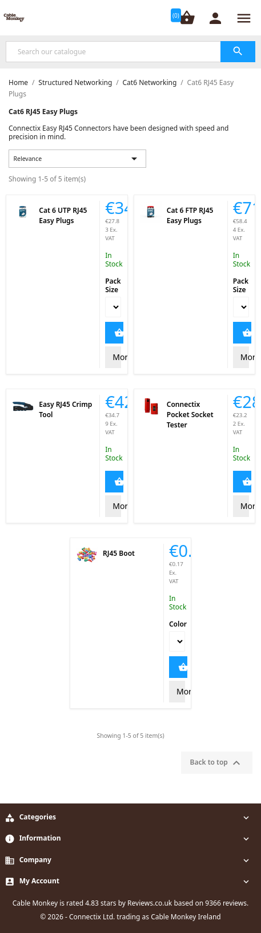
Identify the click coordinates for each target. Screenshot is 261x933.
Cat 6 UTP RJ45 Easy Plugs (63, 215)
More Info (117, 357)
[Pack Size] (113, 307)
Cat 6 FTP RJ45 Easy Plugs (190, 215)
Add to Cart (114, 333)
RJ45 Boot (119, 553)
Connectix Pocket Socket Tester (190, 414)
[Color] (177, 641)
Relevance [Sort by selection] (78, 158)
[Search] (130, 51)
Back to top (216, 763)
